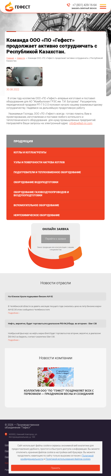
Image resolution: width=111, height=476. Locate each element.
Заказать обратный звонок (84, 8)
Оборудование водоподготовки (36, 182)
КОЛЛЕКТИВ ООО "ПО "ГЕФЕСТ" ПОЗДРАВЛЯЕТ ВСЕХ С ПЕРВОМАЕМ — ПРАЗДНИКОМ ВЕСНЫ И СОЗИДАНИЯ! (59, 392)
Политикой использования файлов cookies (68, 458)
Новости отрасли (55, 282)
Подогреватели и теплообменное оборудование (47, 172)
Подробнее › (14, 312)
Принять (55, 467)
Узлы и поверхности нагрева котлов (39, 162)
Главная (10, 58)
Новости (21, 58)
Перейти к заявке (55, 238)
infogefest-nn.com (80, 123)
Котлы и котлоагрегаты (30, 152)
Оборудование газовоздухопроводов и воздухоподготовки (41, 193)
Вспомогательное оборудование (36, 205)
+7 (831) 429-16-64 (85, 4)
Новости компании (55, 357)
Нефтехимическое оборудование (37, 215)
